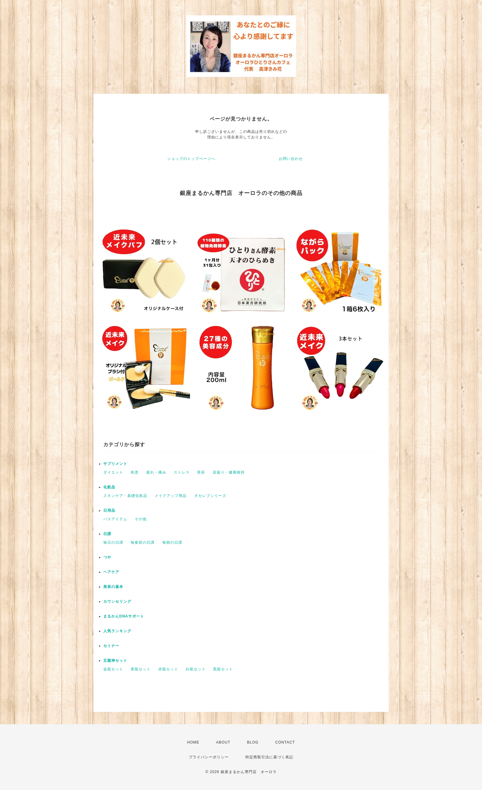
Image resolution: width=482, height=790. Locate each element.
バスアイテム (115, 519)
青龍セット (141, 669)
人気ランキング (117, 631)
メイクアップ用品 (171, 496)
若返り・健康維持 (229, 472)
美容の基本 (113, 587)
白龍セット (196, 669)
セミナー (111, 646)
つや (107, 557)
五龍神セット (115, 660)
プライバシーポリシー (209, 757)
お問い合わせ (291, 159)
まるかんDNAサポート (123, 616)
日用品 (109, 510)
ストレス (182, 472)
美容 (201, 472)
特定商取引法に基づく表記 (269, 757)
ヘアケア (111, 572)
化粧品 (109, 487)
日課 (107, 534)
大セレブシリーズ (210, 496)
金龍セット (113, 669)
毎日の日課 (113, 542)
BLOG (253, 742)
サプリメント (115, 464)
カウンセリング (117, 601)
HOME (193, 742)
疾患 (135, 472)
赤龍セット (168, 669)
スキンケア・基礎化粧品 (125, 496)
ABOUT (223, 742)
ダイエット (113, 472)
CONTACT (285, 742)
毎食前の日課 (143, 542)
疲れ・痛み (156, 472)
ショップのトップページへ (191, 159)
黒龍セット (223, 669)
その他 (141, 519)
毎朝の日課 (172, 542)
